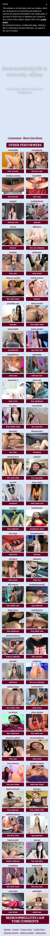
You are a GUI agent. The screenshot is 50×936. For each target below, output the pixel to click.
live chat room (13, 299)
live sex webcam (37, 248)
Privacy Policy (26, 929)
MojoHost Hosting (11, 933)
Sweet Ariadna (37, 329)
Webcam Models (27, 933)
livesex (13, 248)
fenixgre (37, 789)
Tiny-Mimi (13, 533)
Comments (14, 138)
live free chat (13, 835)
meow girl (37, 380)
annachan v (13, 380)
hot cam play (37, 478)
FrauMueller (37, 866)
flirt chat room (13, 887)
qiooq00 (13, 661)
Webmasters (41, 933)
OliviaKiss (13, 559)
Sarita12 (37, 457)
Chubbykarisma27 (37, 585)
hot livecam (13, 197)
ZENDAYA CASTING (13, 176)
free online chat (13, 427)
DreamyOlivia (13, 457)
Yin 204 (13, 482)
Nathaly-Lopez (13, 687)
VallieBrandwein (13, 814)
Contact (15, 929)
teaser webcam (13, 861)
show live (13, 554)
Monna (13, 227)
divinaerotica (37, 431)
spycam (36, 222)
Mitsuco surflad (13, 278)
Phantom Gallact (13, 738)
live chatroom (13, 733)
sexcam (13, 324)
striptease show (37, 529)
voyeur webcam (13, 657)
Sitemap (7, 929)
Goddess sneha (37, 763)
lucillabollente (37, 201)
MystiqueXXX (37, 610)
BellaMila (37, 559)
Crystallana (13, 866)
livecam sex (13, 222)
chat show (12, 580)
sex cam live (37, 427)
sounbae (13, 508)
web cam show (37, 784)
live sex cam (37, 171)
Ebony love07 (37, 303)
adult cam (37, 912)
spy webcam (37, 605)
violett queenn (37, 278)
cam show (13, 912)
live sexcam (37, 657)
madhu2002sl (37, 687)
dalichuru (37, 227)
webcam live (37, 376)
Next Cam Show (32, 138)
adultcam (13, 682)
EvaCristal (13, 891)
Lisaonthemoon (37, 533)
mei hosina (37, 406)
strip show (37, 273)
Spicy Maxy (37, 482)
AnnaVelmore (13, 355)
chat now (13, 376)
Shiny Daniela (37, 712)
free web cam (37, 733)
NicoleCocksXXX (13, 636)
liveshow (37, 452)
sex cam (13, 452)
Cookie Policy (39, 929)
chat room (13, 401)
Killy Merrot (13, 585)
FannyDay (13, 431)
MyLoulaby (37, 355)
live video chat (37, 324)
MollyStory (37, 252)
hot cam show (13, 784)
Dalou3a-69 (37, 636)
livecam (37, 554)
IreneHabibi (13, 150)
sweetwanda (36, 508)
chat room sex (37, 503)
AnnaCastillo (13, 329)
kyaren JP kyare (13, 789)
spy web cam (37, 350)
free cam (37, 197)
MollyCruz (37, 661)
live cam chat (13, 478)
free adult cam (13, 605)
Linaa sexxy (13, 610)
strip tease (37, 708)
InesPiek (13, 252)
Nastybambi (37, 150)
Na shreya (13, 712)
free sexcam (13, 171)
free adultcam (37, 401)
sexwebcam (13, 350)
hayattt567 (37, 176)
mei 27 (37, 814)
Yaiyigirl (13, 201)
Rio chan (13, 406)
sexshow (13, 503)
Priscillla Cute (13, 303)
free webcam (13, 529)
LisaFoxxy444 (13, 840)
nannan (37, 840)
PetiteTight (37, 891)
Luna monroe (13, 763)
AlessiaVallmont (37, 738)
